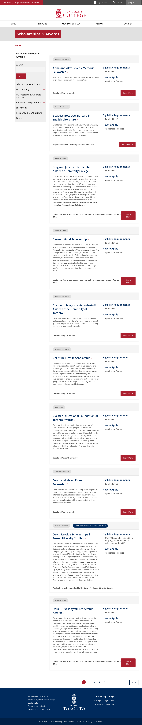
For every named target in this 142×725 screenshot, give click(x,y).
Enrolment (21, 107)
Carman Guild (73, 239)
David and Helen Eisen (69, 482)
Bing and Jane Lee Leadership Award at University (75, 169)
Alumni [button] (99, 24)
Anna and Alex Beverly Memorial (70, 70)
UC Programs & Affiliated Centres (28, 96)
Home (18, 45)
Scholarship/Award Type (28, 84)
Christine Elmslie (76, 358)
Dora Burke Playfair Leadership (75, 611)
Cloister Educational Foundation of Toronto (76, 418)
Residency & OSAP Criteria (29, 112)
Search (19, 65)
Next (134, 682)
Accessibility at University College (41, 699)
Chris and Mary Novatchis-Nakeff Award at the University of (75, 309)
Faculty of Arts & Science (38, 696)
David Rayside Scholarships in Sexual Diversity (74, 536)
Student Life (33, 703)
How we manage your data (39, 709)
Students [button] (42, 24)
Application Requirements (29, 102)
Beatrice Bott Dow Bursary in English (74, 117)
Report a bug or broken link (39, 706)
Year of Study (22, 89)
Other (19, 118)
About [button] (14, 24)
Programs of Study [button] (71, 24)
